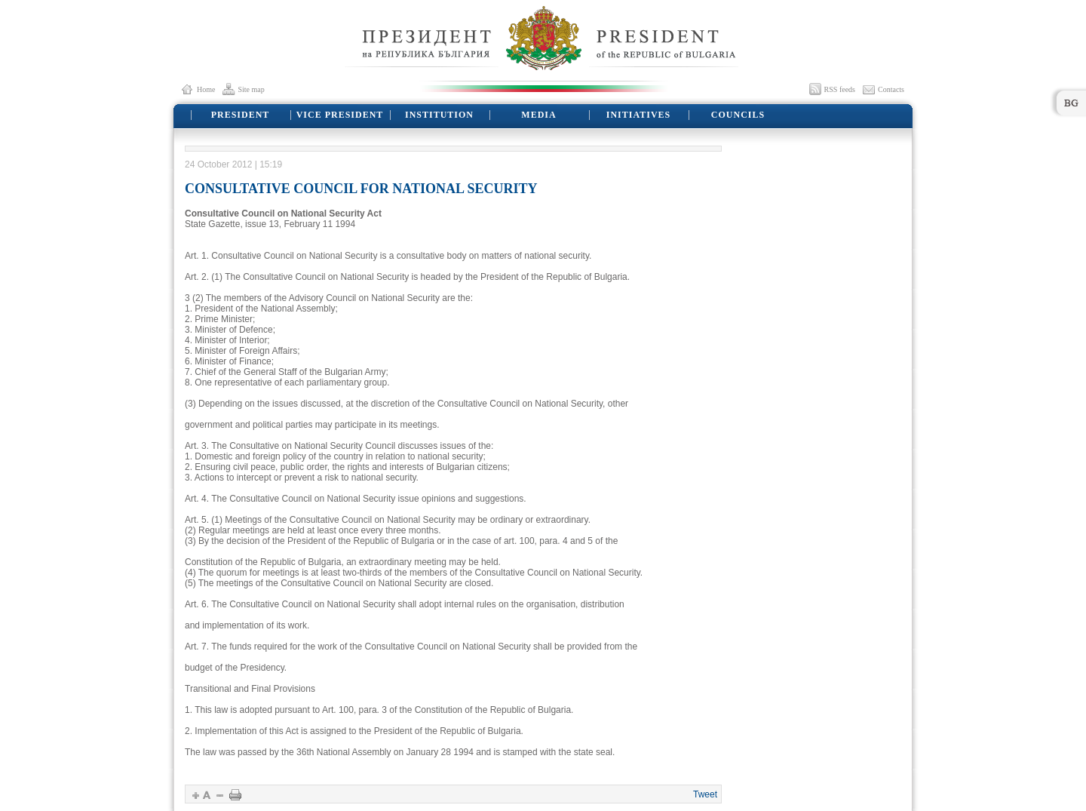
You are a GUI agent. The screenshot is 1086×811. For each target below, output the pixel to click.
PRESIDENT (240, 114)
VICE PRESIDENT (340, 114)
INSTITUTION (439, 114)
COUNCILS (738, 114)
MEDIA (538, 114)
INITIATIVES (638, 114)
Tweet (705, 794)
